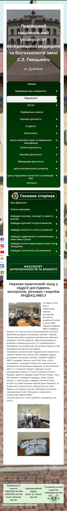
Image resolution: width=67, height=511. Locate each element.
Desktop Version (10, 472)
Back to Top (58, 475)
